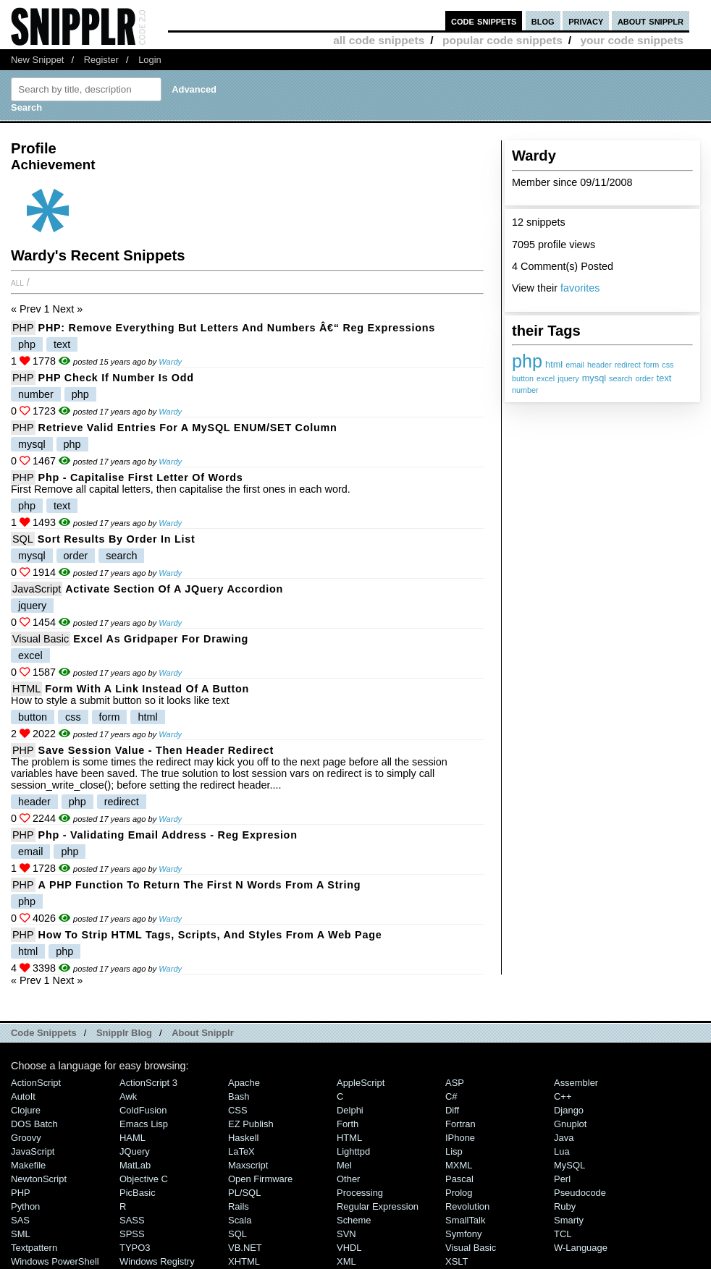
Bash (239, 1096)
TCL (562, 1233)
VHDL (349, 1247)
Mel (344, 1165)
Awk (128, 1096)
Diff (452, 1110)
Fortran (460, 1124)
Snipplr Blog (124, 1032)
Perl (562, 1178)
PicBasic (137, 1192)
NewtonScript (39, 1178)
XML (346, 1261)
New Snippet (37, 59)
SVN (346, 1233)
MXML (458, 1165)
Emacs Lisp (143, 1124)
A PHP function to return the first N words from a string (199, 885)
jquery (568, 378)
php (527, 361)
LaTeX (241, 1151)
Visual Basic (40, 639)
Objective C (143, 1178)
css (667, 364)
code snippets (484, 20)
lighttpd (353, 1151)
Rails (238, 1206)
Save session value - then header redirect (156, 750)
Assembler (576, 1082)
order (645, 378)
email (574, 364)
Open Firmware (260, 1178)
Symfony (463, 1233)
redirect (628, 364)
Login (149, 59)
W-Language (580, 1247)
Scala (239, 1220)
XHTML (244, 1261)
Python (25, 1206)
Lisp (454, 1151)
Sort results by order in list (116, 539)
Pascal (459, 1178)
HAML (132, 1137)
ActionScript (36, 1082)
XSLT (456, 1261)
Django (569, 1110)
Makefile (28, 1165)
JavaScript (36, 589)
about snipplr (650, 20)
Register (101, 59)
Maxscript (248, 1165)
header (599, 364)
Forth (347, 1124)
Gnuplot (570, 1124)
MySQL (569, 1165)
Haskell (243, 1137)
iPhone (460, 1137)
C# (451, 1096)
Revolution (467, 1206)
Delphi (350, 1110)
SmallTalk (465, 1220)
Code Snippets (44, 1032)
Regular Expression (377, 1206)
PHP (23, 328)
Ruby (565, 1206)
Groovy (26, 1137)
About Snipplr (203, 1032)
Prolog (458, 1192)
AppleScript (360, 1082)
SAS (20, 1220)
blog (543, 20)
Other (348, 1178)
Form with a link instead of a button (147, 689)
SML (20, 1233)
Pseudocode (580, 1192)
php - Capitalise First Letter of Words (140, 477)
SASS (132, 1220)
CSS (238, 1110)
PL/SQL (244, 1192)
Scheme (354, 1220)
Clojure (26, 1110)
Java (563, 1137)
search (620, 378)
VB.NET (245, 1247)
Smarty (569, 1220)
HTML (26, 689)
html (554, 364)
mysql (594, 378)
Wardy (170, 361)
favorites (579, 288)
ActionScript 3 (148, 1082)
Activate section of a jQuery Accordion (174, 589)
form (652, 364)
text (664, 378)
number (525, 390)
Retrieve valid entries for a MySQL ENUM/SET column (187, 427)
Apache (244, 1082)
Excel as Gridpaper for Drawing (160, 639)
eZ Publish (251, 1124)
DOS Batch (34, 1124)
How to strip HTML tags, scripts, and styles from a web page (210, 935)
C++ (562, 1096)
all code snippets (378, 40)
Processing (360, 1192)
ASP (454, 1082)
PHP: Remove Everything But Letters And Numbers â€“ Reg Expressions (236, 328)
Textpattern (34, 1247)
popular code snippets (502, 40)
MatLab (135, 1165)
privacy (585, 20)
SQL (22, 539)
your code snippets (631, 40)
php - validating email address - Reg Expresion (168, 835)
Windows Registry (157, 1261)
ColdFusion (143, 1110)
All (17, 282)
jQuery (134, 1151)
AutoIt (23, 1096)
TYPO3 (134, 1247)
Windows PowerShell (55, 1261)
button (523, 378)
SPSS (132, 1233)
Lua (562, 1151)
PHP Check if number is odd (116, 377)
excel (546, 378)
